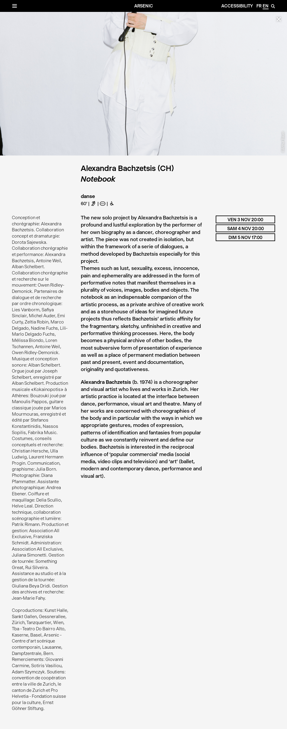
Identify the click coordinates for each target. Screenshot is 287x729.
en (266, 6)
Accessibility (237, 6)
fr (258, 6)
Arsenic (143, 6)
